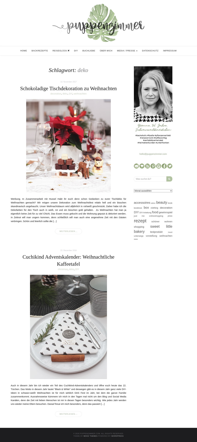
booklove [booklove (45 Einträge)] (138, 208)
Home (23, 51)
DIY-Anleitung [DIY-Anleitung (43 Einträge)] (145, 212)
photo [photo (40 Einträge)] (170, 216)
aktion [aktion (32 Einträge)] (153, 203)
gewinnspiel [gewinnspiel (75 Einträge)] (165, 212)
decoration (55, 93)
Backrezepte (40, 51)
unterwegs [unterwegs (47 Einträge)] (138, 236)
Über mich (106, 51)
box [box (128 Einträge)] (146, 207)
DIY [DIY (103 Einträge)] (136, 212)
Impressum (170, 51)
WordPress (117, 436)
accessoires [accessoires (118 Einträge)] (142, 202)
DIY (76, 51)
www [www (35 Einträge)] (136, 239)
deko (65, 93)
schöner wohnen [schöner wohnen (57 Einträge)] (161, 221)
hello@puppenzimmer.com (153, 154)
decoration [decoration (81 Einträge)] (166, 207)
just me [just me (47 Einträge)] (139, 216)
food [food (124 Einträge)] (155, 212)
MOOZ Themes (91, 436)
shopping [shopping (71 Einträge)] (139, 226)
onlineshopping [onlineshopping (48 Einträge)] (156, 216)
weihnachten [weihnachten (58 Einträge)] (165, 235)
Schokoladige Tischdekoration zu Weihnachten (68, 88)
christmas (63, 269)
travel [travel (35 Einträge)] (170, 232)
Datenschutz (150, 51)
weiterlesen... (68, 231)
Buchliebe (88, 51)
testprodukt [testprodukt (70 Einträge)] (156, 231)
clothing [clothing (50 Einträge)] (154, 208)
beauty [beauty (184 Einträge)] (161, 202)
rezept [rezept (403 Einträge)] (140, 220)
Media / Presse (127, 51)
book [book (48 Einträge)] (170, 203)
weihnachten (80, 93)
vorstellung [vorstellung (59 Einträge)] (151, 235)
